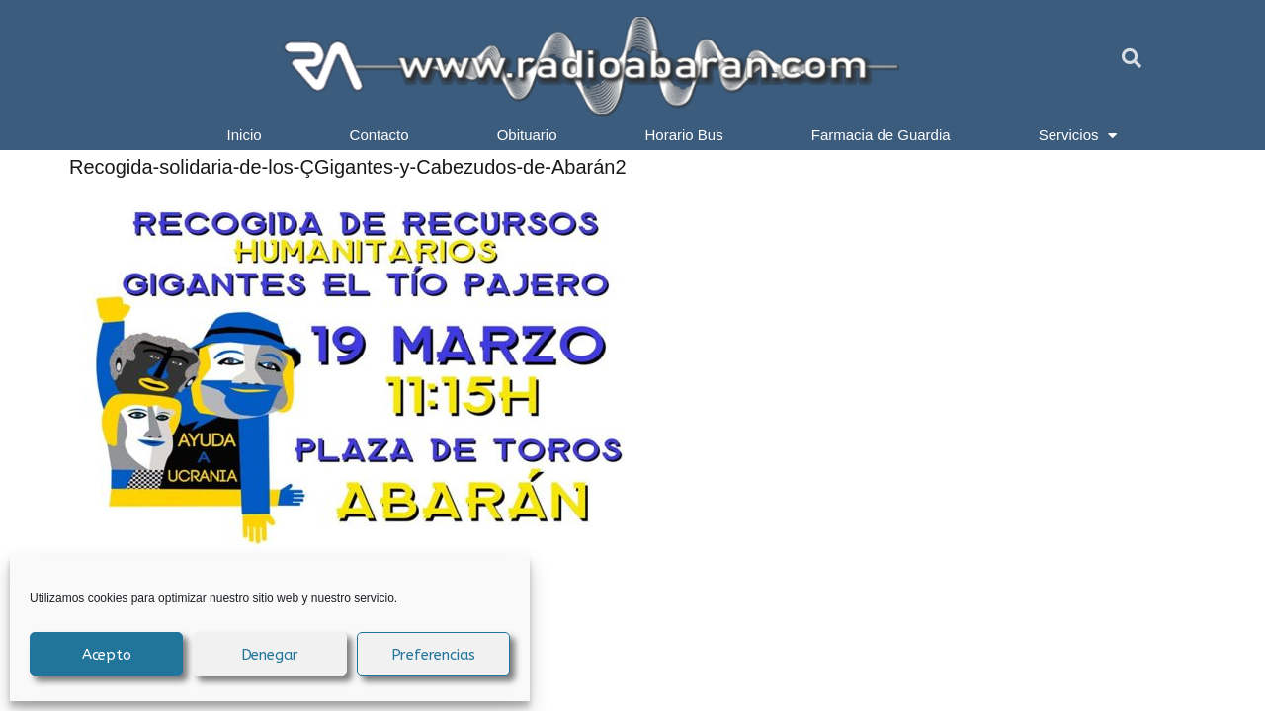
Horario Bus (684, 134)
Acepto (106, 655)
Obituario (527, 134)
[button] (1131, 58)
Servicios (1078, 135)
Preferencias (433, 655)
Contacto (379, 134)
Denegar (270, 655)
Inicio (244, 134)
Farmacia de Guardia (881, 134)
